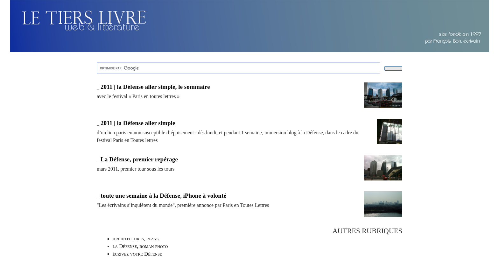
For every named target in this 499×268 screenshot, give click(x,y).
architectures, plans (135, 239)
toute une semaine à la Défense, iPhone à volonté (163, 195)
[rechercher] (238, 68)
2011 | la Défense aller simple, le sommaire (155, 86)
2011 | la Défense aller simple (138, 123)
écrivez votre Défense (137, 254)
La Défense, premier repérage (139, 159)
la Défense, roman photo (140, 246)
